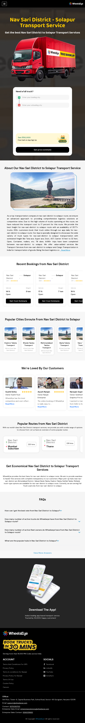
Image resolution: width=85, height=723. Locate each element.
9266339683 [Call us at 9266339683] (28, 712)
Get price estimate (42, 149)
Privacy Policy (8, 668)
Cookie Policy (8, 683)
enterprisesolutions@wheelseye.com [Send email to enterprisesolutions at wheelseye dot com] (34, 709)
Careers (6, 687)
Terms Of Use (8, 679)
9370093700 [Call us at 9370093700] (15, 706)
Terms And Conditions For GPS (15, 664)
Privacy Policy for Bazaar (12, 676)
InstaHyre (48, 676)
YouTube (48, 672)
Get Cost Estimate (18, 301)
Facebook (48, 664)
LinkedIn (47, 668)
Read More (9, 404)
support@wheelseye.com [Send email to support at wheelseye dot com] (17, 703)
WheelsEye (40, 719)
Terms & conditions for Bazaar (15, 672)
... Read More (65, 250)
